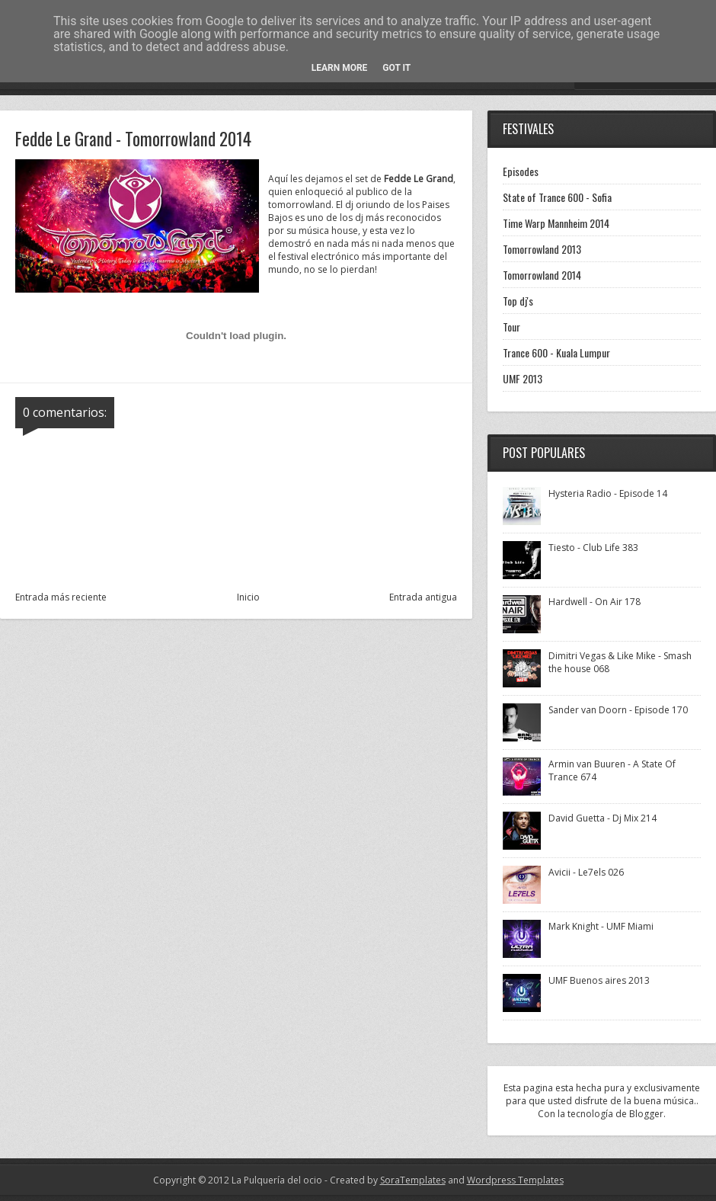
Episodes (521, 171)
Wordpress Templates (515, 1180)
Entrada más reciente (61, 597)
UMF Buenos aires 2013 (599, 980)
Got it (396, 67)
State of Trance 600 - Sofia (557, 197)
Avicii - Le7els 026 (586, 872)
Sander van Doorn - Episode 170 (618, 709)
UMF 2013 (522, 378)
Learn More (340, 67)
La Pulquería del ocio (277, 1180)
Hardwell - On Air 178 (594, 601)
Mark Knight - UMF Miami (601, 926)
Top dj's (518, 301)
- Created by (384, 1180)
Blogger (646, 1113)
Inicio (248, 597)
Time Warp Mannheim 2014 (556, 223)
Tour (511, 327)
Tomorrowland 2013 (542, 249)
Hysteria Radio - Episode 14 (607, 493)
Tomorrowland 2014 (542, 275)
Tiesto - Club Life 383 (593, 547)
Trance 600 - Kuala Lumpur (556, 352)
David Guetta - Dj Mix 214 (602, 818)
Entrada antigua (423, 597)
